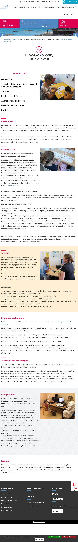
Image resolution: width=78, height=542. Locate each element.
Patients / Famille (7, 497)
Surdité (5, 91)
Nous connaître (6, 507)
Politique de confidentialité (35, 503)
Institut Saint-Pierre (10, 39)
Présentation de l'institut (22, 7)
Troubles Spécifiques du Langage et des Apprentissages (19, 85)
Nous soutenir (70, 1)
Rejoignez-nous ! (6, 510)
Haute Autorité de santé (11, 185)
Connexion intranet (39, 522)
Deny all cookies (69, 537)
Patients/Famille (36, 7)
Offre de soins (62, 7)
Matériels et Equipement (13, 105)
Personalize (39, 539)
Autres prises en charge (13, 101)
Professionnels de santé (50, 7)
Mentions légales (32, 506)
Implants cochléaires (11, 96)
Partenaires (71, 7)
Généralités (7, 79)
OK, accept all (54, 537)
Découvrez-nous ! (35, 488)
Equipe (4, 110)
